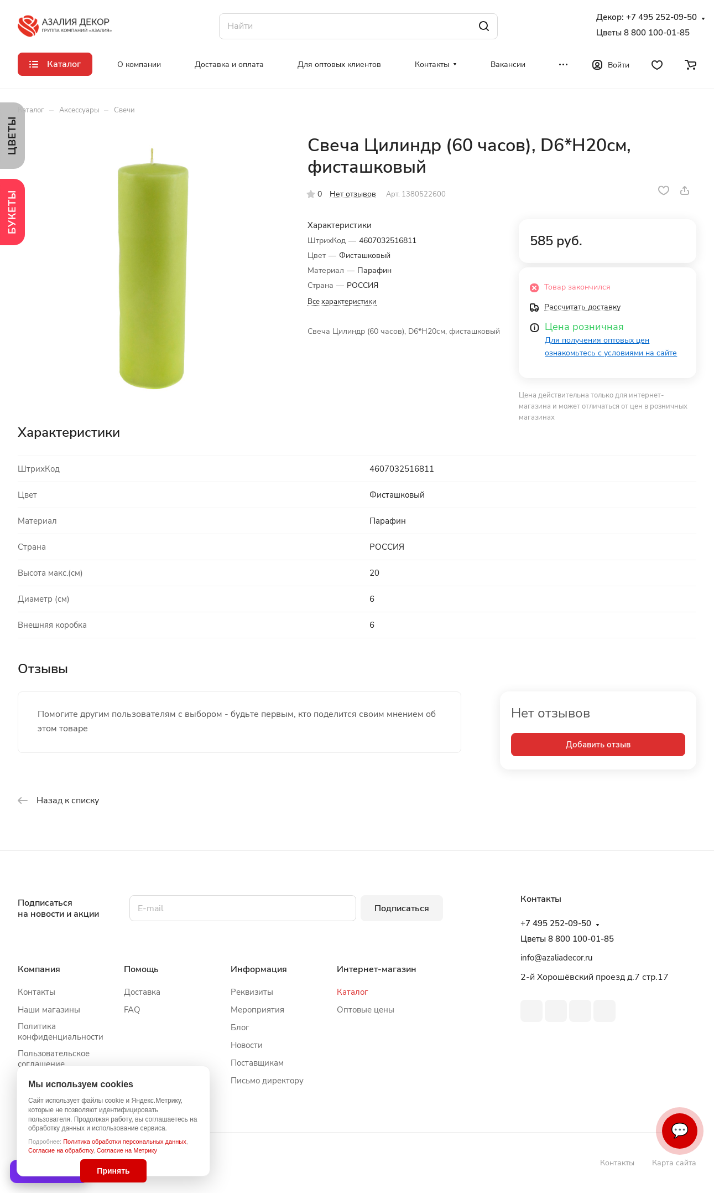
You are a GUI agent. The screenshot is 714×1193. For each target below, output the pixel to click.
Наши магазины (49, 1009)
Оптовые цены (365, 1009)
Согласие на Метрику (127, 1150)
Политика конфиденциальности (60, 1031)
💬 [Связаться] (680, 1130)
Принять (113, 1170)
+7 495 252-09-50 (661, 17)
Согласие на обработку (60, 1150)
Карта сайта (674, 1163)
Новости (247, 1045)
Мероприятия (257, 1009)
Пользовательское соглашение (54, 1059)
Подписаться (401, 908)
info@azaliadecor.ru (556, 957)
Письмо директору (267, 1080)
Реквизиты (252, 992)
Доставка (142, 992)
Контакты (36, 992)
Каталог (352, 992)
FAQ (132, 1009)
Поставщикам (257, 1062)
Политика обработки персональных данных (124, 1141)
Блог (240, 1027)
